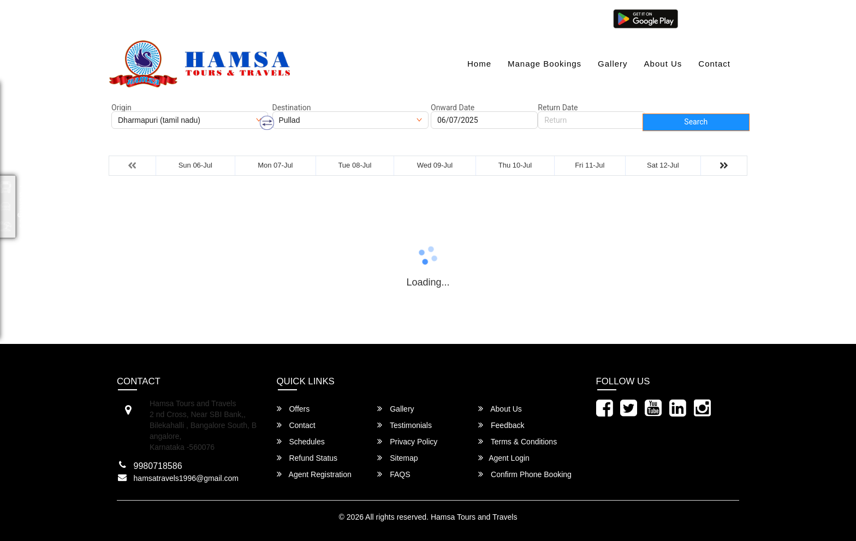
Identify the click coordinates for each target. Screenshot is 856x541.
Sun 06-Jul (195, 165)
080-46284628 (272, 17)
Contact (714, 63)
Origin (121, 107)
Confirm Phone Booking (525, 474)
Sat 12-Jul (663, 165)
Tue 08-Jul (354, 165)
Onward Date (452, 107)
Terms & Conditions (517, 441)
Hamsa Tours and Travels (474, 517)
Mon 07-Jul (275, 165)
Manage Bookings (544, 63)
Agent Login (710, 17)
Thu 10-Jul (515, 165)
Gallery (613, 63)
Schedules (301, 441)
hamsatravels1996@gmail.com (171, 17)
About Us (663, 63)
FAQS (393, 474)
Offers (293, 408)
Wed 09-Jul (435, 165)
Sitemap (397, 457)
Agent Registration (314, 474)
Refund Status (307, 457)
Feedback (501, 425)
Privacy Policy (407, 441)
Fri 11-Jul (589, 165)
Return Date (558, 107)
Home (479, 63)
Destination (291, 107)
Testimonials (404, 425)
